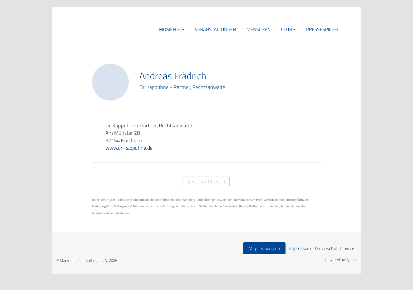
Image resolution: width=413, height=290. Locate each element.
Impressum (300, 248)
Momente (170, 29)
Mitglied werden (264, 248)
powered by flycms (341, 260)
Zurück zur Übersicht (206, 181)
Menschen (259, 29)
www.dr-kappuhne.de (129, 148)
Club (286, 29)
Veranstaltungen (215, 29)
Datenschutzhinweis (335, 248)
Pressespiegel (323, 29)
